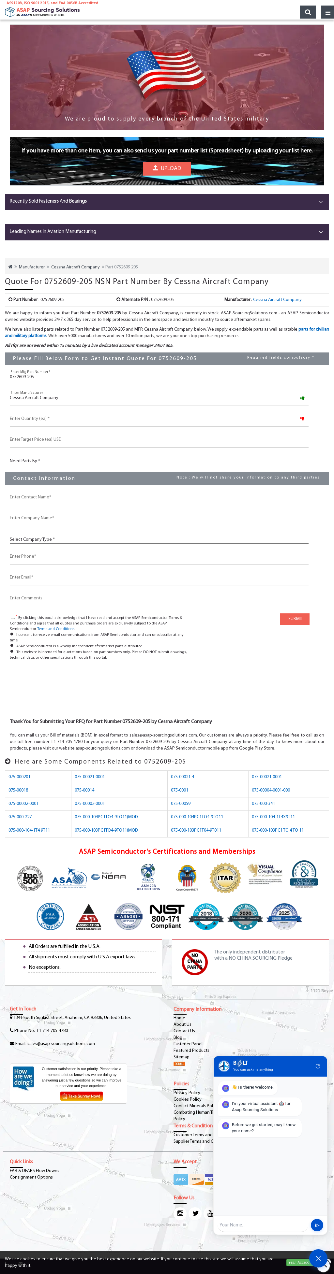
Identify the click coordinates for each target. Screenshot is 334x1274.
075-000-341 (263, 803)
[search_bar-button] (308, 12)
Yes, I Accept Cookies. (306, 1263)
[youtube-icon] (210, 1213)
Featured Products (191, 1050)
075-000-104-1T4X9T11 (273, 817)
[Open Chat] (318, 1258)
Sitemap (182, 1057)
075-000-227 (20, 817)
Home (179, 1018)
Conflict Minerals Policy (196, 1106)
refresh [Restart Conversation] (318, 1066)
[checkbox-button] (13, 617)
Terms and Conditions (55, 629)
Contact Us (184, 1031)
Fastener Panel (188, 1044)
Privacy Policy (187, 1093)
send (317, 1225)
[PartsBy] (159, 460)
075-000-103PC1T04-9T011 (196, 830)
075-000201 (19, 777)
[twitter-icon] (195, 1213)
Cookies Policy (188, 1099)
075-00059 (180, 803)
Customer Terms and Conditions (204, 1135)
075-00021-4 (182, 777)
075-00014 (84, 790)
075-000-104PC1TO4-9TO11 (197, 817)
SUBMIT (294, 619)
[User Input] (263, 1225)
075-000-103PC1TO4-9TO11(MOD (106, 830)
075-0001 (179, 790)
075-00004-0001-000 (271, 790)
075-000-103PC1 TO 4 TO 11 (278, 830)
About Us (182, 1024)
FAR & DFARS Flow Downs (34, 1170)
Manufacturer (32, 267)
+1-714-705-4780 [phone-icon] (52, 1030)
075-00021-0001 (90, 777)
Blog (178, 1037)
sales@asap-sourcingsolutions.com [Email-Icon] (61, 1043)
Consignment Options (31, 1177)
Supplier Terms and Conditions (203, 1141)
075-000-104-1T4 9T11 (29, 830)
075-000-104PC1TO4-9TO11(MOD (106, 817)
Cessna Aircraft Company (75, 267)
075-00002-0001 (23, 803)
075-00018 (18, 790)
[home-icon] (10, 267)
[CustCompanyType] (159, 539)
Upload (167, 166)
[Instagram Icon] (180, 1213)
